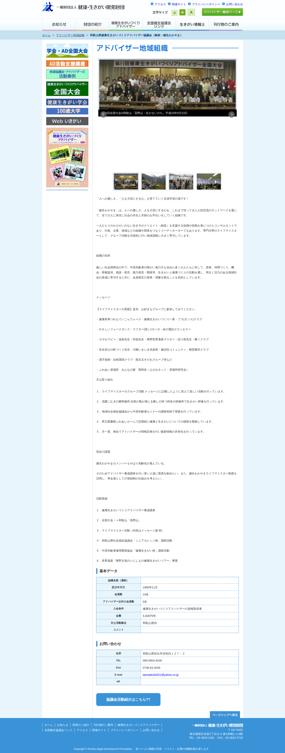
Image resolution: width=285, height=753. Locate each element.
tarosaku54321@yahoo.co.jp (161, 674)
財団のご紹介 (81, 724)
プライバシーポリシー (206, 4)
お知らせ (62, 724)
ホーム (46, 35)
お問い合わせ (234, 4)
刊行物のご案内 (103, 724)
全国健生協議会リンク (58, 730)
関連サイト (179, 4)
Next (231, 114)
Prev (103, 114)
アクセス (160, 4)
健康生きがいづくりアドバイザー (138, 724)
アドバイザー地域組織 (70, 35)
